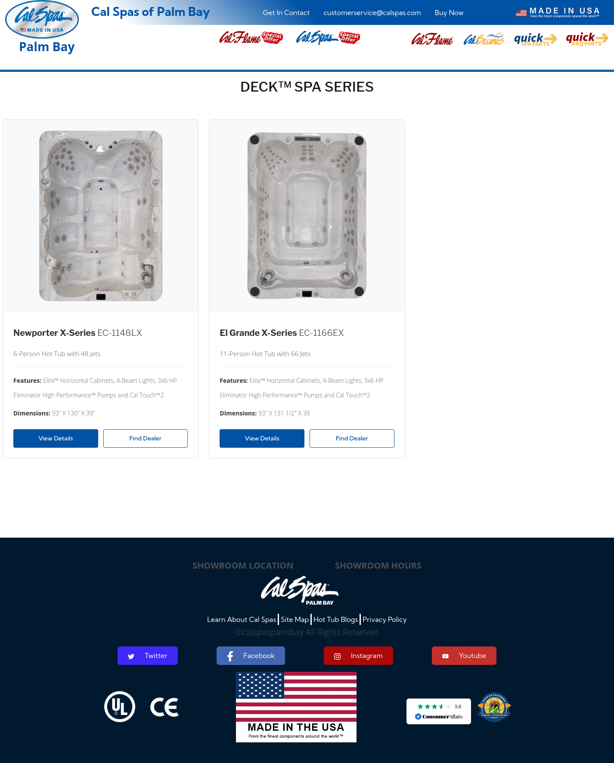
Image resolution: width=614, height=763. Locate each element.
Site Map (295, 619)
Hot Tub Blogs (335, 619)
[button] (432, 39)
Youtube (464, 655)
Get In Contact (286, 12)
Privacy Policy (385, 619)
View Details (55, 438)
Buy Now (449, 12)
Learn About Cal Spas (241, 619)
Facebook (251, 656)
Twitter (147, 655)
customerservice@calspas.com (372, 12)
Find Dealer (146, 438)
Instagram (358, 655)
